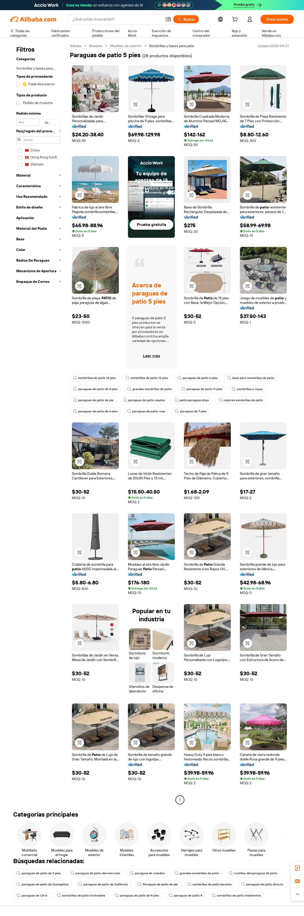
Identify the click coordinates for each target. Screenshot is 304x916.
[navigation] (38, 423)
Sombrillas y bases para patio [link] (171, 46)
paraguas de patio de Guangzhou (42, 884)
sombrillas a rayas (247, 389)
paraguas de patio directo (262, 884)
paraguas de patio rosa (146, 411)
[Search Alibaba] (116, 19)
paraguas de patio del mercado (95, 873)
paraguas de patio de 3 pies (38, 873)
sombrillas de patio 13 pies (94, 378)
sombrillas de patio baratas (209, 884)
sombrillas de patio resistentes (236, 895)
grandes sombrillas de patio (149, 389)
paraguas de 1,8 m (31, 895)
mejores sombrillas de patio (240, 400)
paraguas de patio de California (103, 884)
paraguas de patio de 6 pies (95, 411)
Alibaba (75, 46)
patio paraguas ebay (192, 400)
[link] (297, 868)
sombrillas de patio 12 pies (146, 378)
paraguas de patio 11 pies (201, 389)
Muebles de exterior (126, 46)
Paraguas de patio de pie (158, 884)
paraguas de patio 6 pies (198, 378)
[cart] (236, 20)
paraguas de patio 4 (185, 895)
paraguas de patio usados (144, 400)
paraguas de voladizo (147, 873)
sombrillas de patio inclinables (81, 895)
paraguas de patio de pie (93, 400)
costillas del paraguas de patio (253, 873)
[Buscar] (186, 19)
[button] (168, 19)
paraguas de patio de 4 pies (95, 389)
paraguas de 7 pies (190, 411)
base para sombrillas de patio (250, 378)
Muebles (96, 46)
